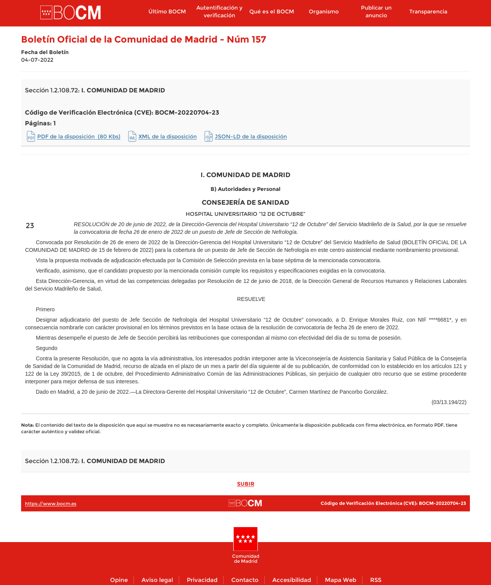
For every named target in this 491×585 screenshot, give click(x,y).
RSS (375, 579)
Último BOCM (167, 11)
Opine (119, 579)
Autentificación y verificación (219, 11)
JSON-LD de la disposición (251, 136)
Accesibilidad (291, 579)
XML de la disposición (167, 136)
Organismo (324, 11)
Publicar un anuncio (376, 11)
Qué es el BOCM (271, 11)
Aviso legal (157, 579)
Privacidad (202, 579)
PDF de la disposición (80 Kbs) (78, 136)
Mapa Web (340, 579)
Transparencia (428, 11)
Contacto (245, 579)
